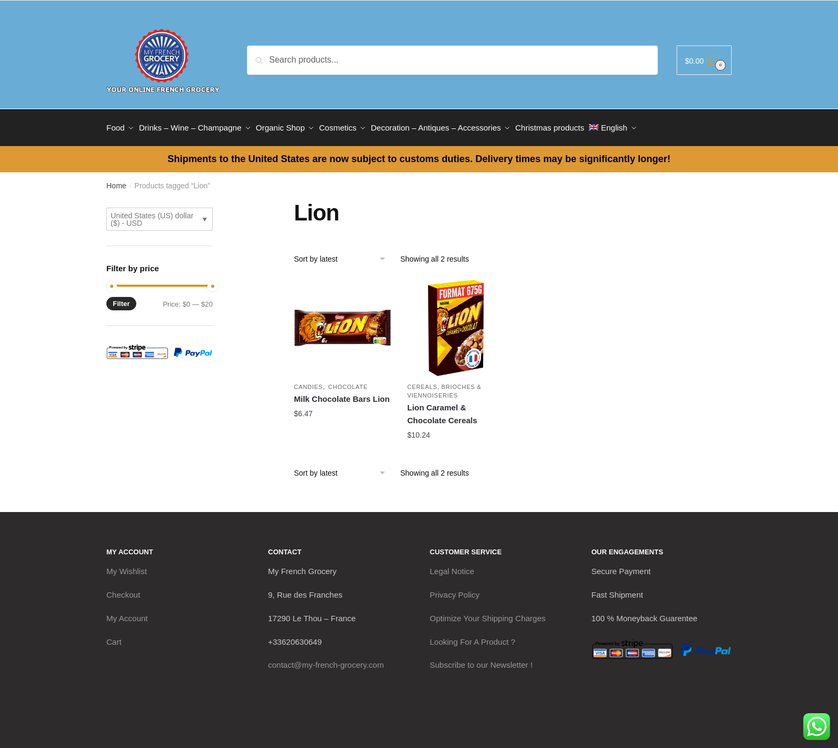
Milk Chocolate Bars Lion (342, 394)
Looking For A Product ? (472, 636)
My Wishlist (126, 566)
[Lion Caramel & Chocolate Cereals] (456, 323)
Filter (121, 299)
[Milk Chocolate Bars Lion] (342, 323)
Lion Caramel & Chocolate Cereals (442, 409)
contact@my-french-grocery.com (326, 660)
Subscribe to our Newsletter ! (481, 660)
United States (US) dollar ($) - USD (152, 215)
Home (116, 181)
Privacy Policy (454, 589)
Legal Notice (452, 566)
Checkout (123, 589)
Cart (113, 636)
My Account (127, 613)
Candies (308, 382)
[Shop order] (343, 254)
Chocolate (348, 382)
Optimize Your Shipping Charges (488, 613)
